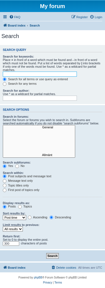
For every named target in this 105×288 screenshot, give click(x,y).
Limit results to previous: (21, 224)
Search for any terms (19, 83)
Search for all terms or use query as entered (35, 79)
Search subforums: (17, 162)
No (20, 165)
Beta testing (39, 151)
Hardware (39, 131)
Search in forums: (16, 116)
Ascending (37, 217)
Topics (25, 206)
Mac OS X (39, 143)
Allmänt (39, 155)
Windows (39, 139)
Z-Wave (39, 135)
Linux (39, 147)
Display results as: (16, 203)
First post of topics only (21, 190)
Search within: (13, 172)
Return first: (11, 236)
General (39, 127)
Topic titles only (16, 185)
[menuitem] (14, 17)
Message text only (18, 180)
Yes (8, 165)
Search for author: (16, 90)
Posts (9, 206)
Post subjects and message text (27, 176)
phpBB (38, 277)
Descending (60, 217)
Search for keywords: (18, 56)
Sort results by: (14, 213)
